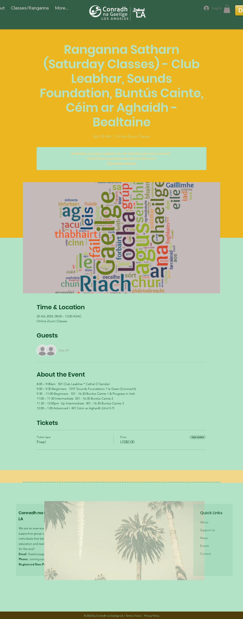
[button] (226, 9)
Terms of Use (133, 615)
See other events (121, 163)
